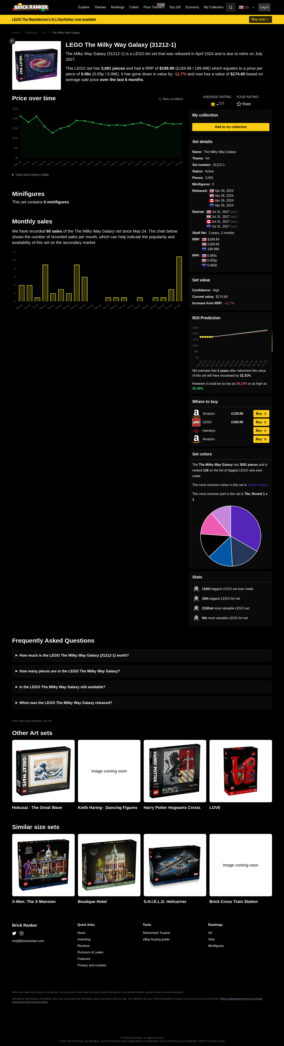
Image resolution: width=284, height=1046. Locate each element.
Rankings (117, 7)
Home (16, 32)
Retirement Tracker (157, 933)
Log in (264, 7)
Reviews (84, 946)
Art (44, 32)
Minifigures (216, 946)
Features (84, 959)
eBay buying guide (156, 939)
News (82, 933)
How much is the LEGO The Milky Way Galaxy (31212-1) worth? (74, 655)
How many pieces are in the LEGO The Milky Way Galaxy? (69, 671)
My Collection (214, 7)
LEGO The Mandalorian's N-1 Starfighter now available (54, 19)
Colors (134, 7)
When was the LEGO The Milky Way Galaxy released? (65, 703)
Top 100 (175, 7)
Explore (83, 7)
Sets (211, 939)
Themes (100, 7)
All (210, 933)
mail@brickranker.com (28, 941)
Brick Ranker (24, 925)
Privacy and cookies (92, 965)
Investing (84, 939)
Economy (192, 7)
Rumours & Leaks (90, 952)
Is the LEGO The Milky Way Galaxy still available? (62, 687)
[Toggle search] (230, 7)
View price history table (32, 174)
